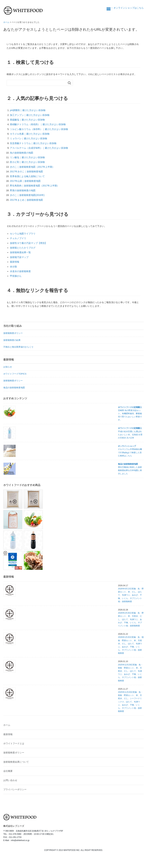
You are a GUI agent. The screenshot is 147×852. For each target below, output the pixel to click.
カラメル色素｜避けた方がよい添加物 (29, 133)
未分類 (13, 266)
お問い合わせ (10, 780)
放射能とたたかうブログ (22, 247)
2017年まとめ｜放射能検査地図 (26, 200)
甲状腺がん (16, 276)
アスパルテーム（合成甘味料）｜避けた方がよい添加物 (39, 148)
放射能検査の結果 (12, 340)
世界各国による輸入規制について (27, 176)
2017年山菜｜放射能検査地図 (25, 181)
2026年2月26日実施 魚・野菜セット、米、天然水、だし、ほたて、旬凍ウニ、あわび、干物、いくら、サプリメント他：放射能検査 (131, 619)
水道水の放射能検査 (20, 271)
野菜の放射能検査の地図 (22, 190)
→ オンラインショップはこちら (127, 7)
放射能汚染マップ (19, 257)
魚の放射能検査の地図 (21, 152)
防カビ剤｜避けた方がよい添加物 (27, 162)
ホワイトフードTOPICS (14, 374)
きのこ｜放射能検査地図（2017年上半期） (32, 167)
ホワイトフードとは (13, 743)
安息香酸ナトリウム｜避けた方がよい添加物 (33, 143)
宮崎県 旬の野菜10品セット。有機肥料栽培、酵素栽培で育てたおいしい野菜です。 (130, 413)
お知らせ (7, 367)
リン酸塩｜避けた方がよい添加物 (27, 157)
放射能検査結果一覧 (20, 252)
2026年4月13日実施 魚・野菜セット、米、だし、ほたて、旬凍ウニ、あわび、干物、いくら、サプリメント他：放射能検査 (131, 595)
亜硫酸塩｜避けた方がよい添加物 (27, 119)
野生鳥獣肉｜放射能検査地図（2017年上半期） (34, 185)
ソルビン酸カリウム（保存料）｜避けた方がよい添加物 (39, 129)
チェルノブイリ (18, 238)
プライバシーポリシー (15, 789)
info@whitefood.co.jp (20, 840)
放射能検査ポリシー (13, 333)
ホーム (6, 725)
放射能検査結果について (16, 762)
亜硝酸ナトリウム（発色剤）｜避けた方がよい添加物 (38, 124)
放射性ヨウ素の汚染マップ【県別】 (28, 243)
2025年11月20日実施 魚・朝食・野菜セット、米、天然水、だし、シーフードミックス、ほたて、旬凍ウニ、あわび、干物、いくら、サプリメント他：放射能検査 (130, 701)
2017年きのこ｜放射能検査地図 (26, 171)
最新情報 (14, 261)
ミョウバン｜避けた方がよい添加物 (28, 138)
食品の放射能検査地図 (14, 387)
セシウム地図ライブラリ (22, 233)
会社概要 (8, 771)
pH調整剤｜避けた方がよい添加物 (27, 110)
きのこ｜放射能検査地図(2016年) (27, 195)
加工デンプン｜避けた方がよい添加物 (29, 115)
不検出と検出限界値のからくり (18, 347)
